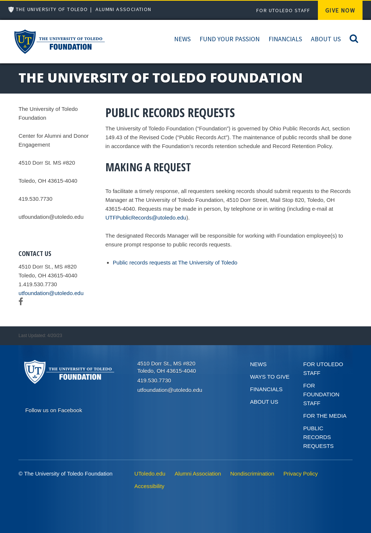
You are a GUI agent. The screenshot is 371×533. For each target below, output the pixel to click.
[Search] (354, 38)
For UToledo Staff (283, 10)
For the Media (324, 416)
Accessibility (149, 486)
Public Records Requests (318, 437)
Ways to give (269, 377)
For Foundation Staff (321, 394)
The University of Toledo (52, 9)
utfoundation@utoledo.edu (50, 293)
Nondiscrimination (252, 473)
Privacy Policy (301, 473)
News (182, 39)
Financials (285, 39)
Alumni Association (123, 9)
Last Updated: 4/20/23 (40, 335)
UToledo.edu (149, 473)
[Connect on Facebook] (53, 409)
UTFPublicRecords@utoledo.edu (146, 217)
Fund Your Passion (230, 39)
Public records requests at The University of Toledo (175, 262)
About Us (326, 39)
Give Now (340, 10)
